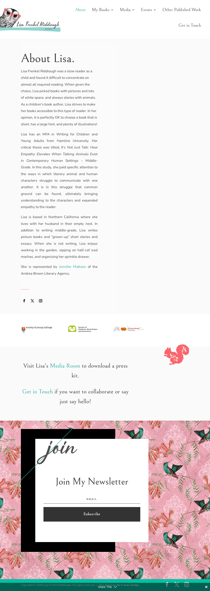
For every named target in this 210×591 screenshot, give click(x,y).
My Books (101, 9)
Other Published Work (181, 9)
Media (125, 9)
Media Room (65, 365)
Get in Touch (189, 25)
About (80, 9)
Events (146, 9)
